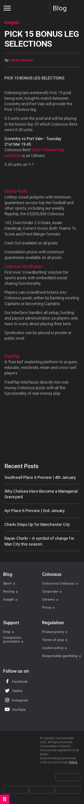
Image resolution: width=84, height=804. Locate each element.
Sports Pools (15, 191)
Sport (9, 583)
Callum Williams (21, 60)
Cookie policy (54, 648)
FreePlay (12, 356)
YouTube (15, 709)
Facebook (16, 681)
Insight (10, 599)
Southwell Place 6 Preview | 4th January (40, 477)
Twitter (13, 690)
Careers (50, 599)
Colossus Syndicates (23, 266)
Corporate (52, 591)
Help (8, 632)
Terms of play (54, 640)
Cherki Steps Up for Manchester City (37, 524)
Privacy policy (55, 632)
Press (48, 608)
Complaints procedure (13, 639)
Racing (10, 591)
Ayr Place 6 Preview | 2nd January (34, 510)
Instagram (16, 700)
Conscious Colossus (60, 583)
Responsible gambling (61, 656)
